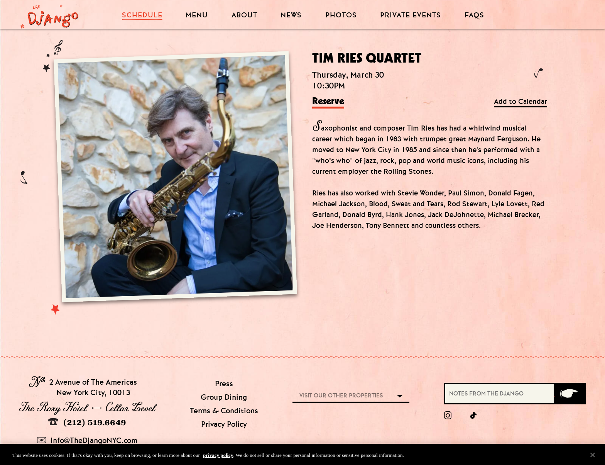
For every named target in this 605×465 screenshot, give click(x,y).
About (244, 15)
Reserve (328, 102)
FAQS (474, 15)
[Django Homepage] (49, 14)
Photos (341, 15)
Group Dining (224, 397)
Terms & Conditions (224, 411)
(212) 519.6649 (87, 422)
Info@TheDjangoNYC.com (87, 440)
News (291, 15)
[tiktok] (474, 415)
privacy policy (218, 457)
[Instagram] (447, 415)
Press (224, 384)
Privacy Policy (224, 424)
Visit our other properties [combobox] (341, 395)
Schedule (142, 15)
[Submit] (569, 393)
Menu (197, 15)
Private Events (410, 15)
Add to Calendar (520, 101)
